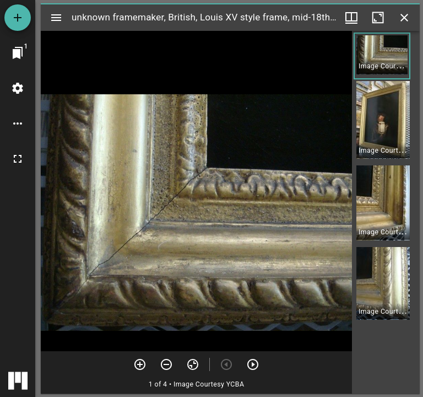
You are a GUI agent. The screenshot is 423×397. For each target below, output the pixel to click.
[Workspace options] (17, 123)
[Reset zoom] (193, 364)
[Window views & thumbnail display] (351, 17)
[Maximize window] (378, 17)
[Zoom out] (166, 364)
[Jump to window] (17, 53)
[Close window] (404, 17)
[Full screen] (17, 159)
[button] (382, 56)
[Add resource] (17, 17)
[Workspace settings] (17, 88)
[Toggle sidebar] (56, 17)
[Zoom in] (140, 364)
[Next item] (253, 364)
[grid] (386, 212)
